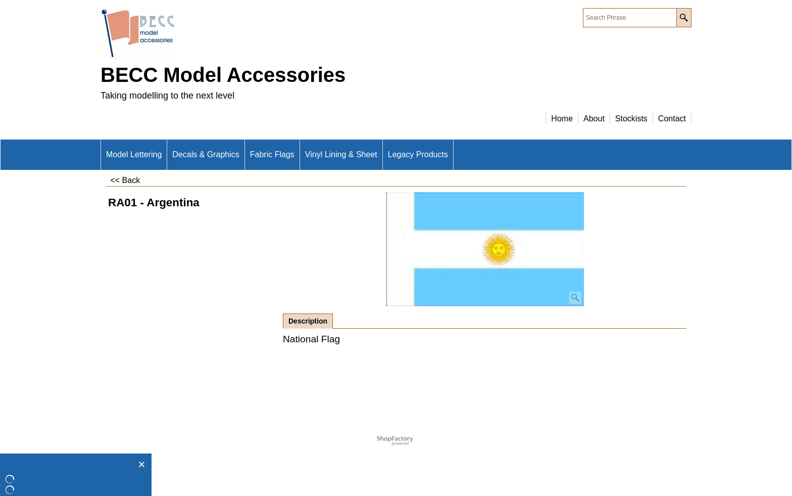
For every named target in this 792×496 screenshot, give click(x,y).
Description (307, 321)
